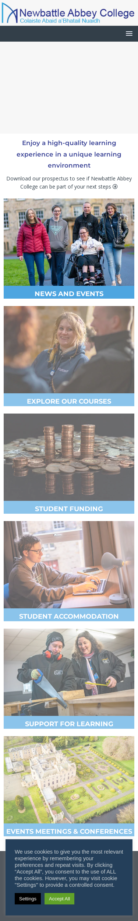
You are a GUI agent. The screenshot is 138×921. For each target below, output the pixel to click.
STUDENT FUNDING (69, 509)
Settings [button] (27, 898)
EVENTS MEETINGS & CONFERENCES (69, 831)
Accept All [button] (59, 898)
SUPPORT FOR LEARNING (69, 724)
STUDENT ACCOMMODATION (69, 616)
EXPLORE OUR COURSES (69, 401)
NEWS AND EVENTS (69, 294)
